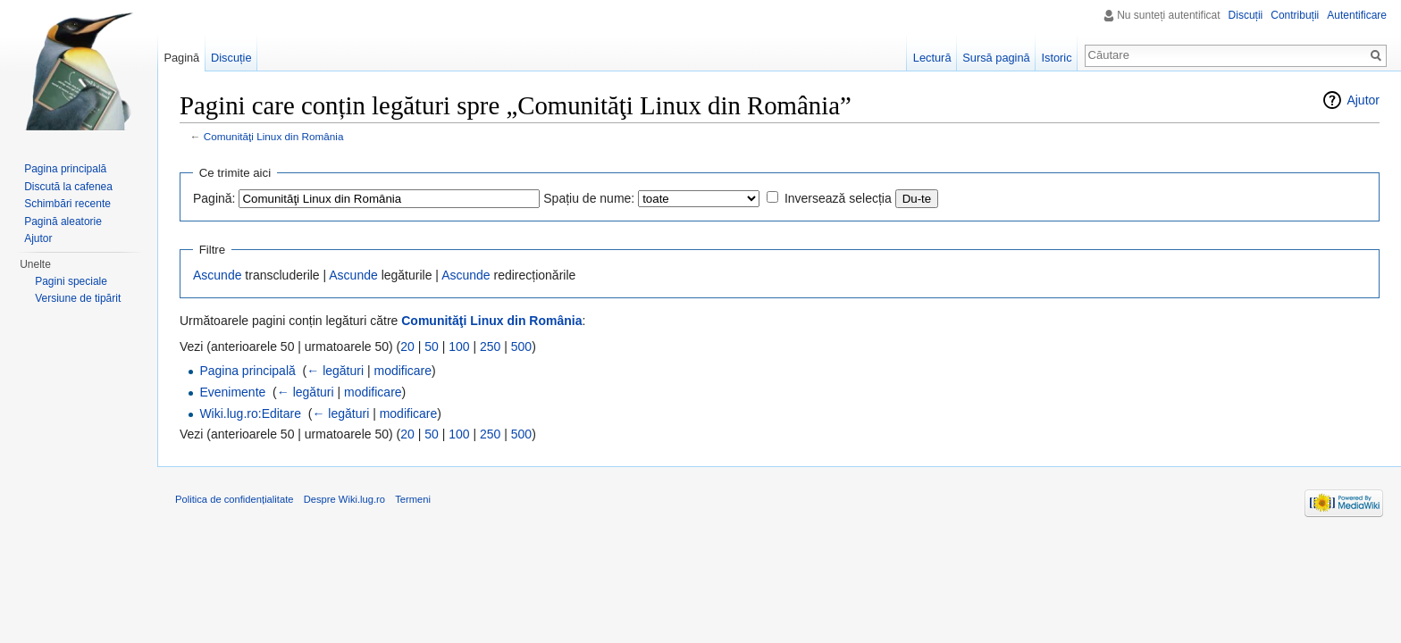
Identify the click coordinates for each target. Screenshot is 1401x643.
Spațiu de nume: (588, 198)
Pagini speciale (71, 281)
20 (407, 346)
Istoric (1056, 57)
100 (459, 346)
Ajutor (1363, 100)
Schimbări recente (67, 203)
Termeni (413, 499)
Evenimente (232, 392)
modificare (402, 370)
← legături (335, 370)
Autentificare (1357, 15)
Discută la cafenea (68, 186)
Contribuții (1295, 15)
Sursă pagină (995, 57)
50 (431, 346)
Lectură (932, 57)
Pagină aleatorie (63, 221)
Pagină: (214, 198)
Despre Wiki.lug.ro (344, 499)
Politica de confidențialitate (234, 499)
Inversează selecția (838, 198)
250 (490, 346)
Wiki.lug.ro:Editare (250, 413)
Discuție (231, 57)
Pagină (181, 57)
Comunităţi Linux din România (274, 136)
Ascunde (217, 275)
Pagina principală (247, 370)
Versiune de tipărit (78, 298)
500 (521, 346)
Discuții (1246, 15)
